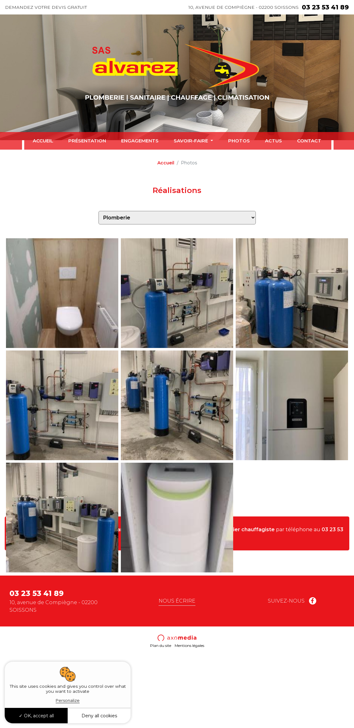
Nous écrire (177, 671)
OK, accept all (36, 716)
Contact (309, 141)
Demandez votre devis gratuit (46, 7)
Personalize (68, 700)
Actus (273, 141)
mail (193, 607)
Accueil (43, 141)
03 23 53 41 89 (325, 7)
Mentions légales (189, 715)
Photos (239, 141)
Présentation (87, 141)
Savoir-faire (191, 141)
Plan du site (160, 715)
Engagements (140, 141)
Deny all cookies (99, 716)
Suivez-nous (292, 670)
